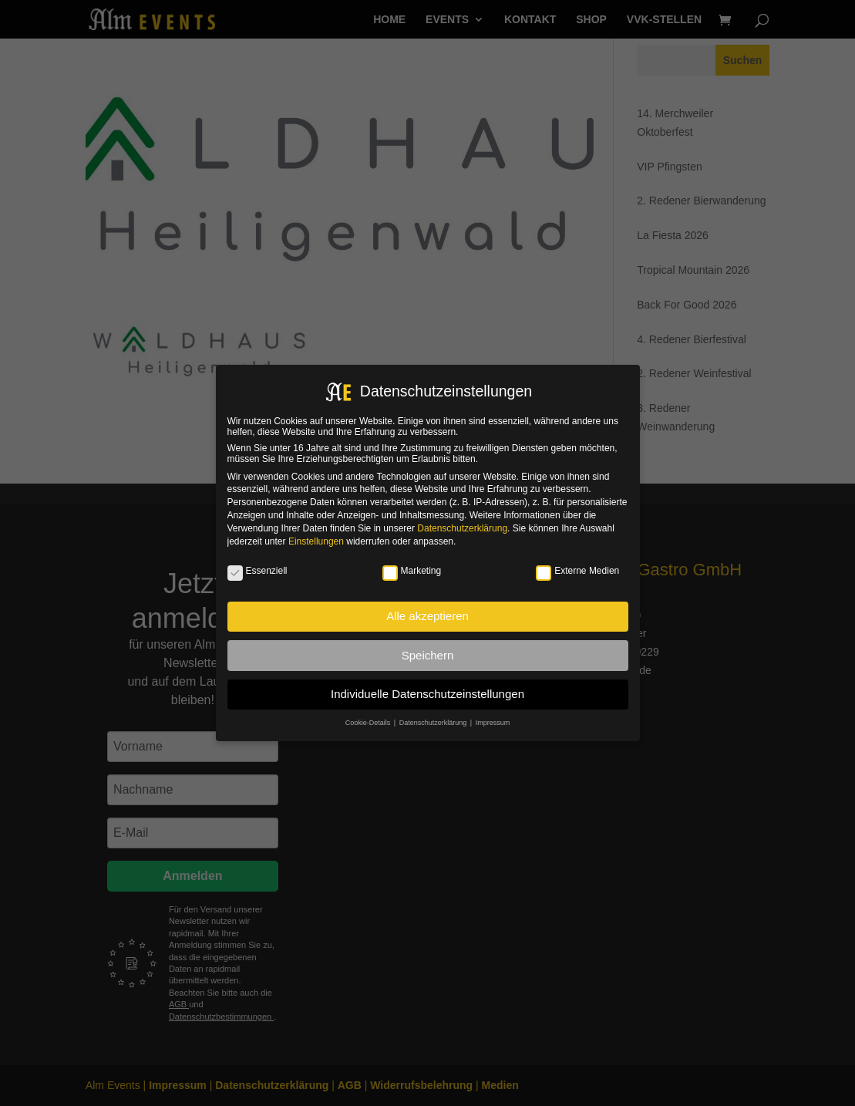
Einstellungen (316, 541)
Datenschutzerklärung (462, 528)
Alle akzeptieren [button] (427, 615)
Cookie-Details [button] (368, 723)
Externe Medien (577, 570)
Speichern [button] (428, 655)
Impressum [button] (493, 723)
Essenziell (257, 570)
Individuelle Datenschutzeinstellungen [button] (427, 693)
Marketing (412, 570)
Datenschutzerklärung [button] (434, 723)
